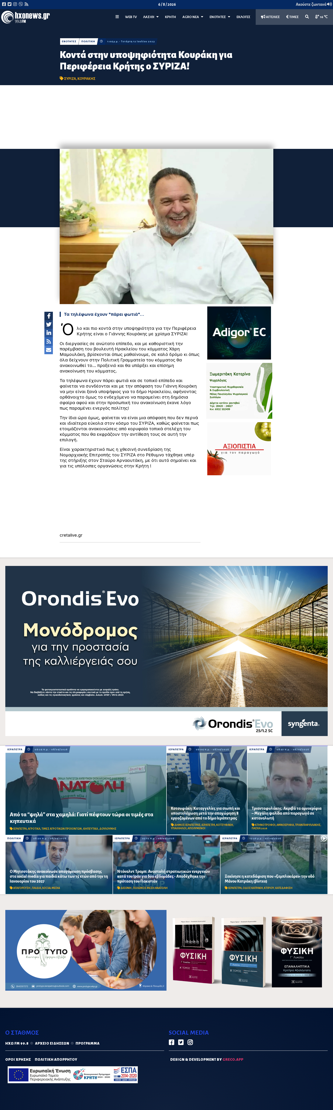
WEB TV (131, 17)
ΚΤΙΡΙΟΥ (269, 888)
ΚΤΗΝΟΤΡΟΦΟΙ (265, 825)
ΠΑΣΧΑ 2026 (259, 828)
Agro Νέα (192, 17)
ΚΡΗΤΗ (170, 17)
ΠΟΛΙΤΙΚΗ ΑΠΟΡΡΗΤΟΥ (56, 1060)
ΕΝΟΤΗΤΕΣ (220, 17)
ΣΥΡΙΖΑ (70, 79)
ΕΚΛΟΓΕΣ (243, 17)
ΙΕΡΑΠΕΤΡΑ (15, 749)
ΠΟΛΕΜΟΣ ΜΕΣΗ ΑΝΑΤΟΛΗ (150, 888)
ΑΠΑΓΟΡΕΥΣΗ (22, 888)
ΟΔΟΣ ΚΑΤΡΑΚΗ (253, 888)
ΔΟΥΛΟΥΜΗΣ (107, 828)
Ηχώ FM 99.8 (17, 1043)
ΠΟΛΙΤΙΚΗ (88, 41)
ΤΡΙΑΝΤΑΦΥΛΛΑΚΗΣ (307, 825)
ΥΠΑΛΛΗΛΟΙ (178, 828)
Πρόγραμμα (88, 1043)
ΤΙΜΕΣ (292, 17)
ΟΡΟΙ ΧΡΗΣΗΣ (18, 1060)
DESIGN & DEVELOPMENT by (206, 1060)
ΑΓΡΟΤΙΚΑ (34, 828)
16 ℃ (321, 17)
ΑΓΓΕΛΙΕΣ (270, 17)
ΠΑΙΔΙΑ (36, 888)
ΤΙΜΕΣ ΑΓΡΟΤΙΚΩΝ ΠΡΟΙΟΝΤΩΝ (61, 828)
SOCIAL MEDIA (51, 888)
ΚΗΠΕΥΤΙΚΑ (90, 828)
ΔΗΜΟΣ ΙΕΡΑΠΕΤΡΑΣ (187, 825)
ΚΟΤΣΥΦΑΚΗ (224, 825)
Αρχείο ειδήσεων (52, 1043)
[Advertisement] (166, 117)
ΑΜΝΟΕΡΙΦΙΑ (285, 825)
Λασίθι (151, 17)
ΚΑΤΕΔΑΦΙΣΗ (283, 888)
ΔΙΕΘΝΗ (126, 888)
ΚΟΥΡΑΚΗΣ (86, 79)
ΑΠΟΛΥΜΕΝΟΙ (196, 828)
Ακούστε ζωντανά (314, 4)
